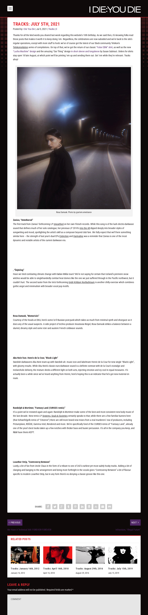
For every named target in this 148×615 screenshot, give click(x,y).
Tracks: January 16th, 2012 (25, 568)
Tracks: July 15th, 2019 (120, 568)
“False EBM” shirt (104, 47)
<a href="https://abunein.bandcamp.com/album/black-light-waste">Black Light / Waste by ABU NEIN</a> (74, 390)
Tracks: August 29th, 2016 (89, 568)
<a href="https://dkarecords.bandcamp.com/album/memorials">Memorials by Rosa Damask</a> (74, 340)
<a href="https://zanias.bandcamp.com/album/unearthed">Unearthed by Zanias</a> (74, 252)
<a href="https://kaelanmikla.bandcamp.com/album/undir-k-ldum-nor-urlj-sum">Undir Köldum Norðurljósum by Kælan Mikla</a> (74, 298)
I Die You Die (29, 29)
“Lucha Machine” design (24, 51)
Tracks (51, 29)
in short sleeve (78, 51)
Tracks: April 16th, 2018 (56, 568)
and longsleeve (92, 51)
